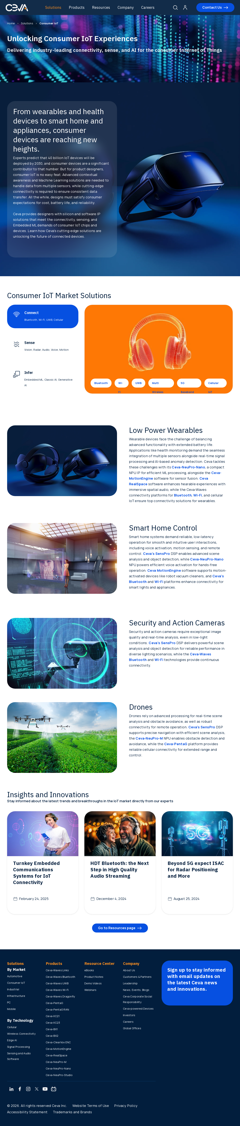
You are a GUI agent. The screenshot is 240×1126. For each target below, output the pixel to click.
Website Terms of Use (90, 1105)
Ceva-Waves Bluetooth (60, 977)
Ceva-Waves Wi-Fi (57, 990)
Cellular (12, 1027)
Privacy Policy (125, 1105)
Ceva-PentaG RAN (57, 1009)
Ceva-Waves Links (57, 970)
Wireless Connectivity (21, 1033)
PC (9, 1002)
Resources (101, 7)
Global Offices (132, 1028)
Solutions (53, 7)
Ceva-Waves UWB (57, 983)
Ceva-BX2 (52, 1035)
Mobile (11, 1009)
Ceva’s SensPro (156, 553)
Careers (147, 7)
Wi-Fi (120, 384)
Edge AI (12, 1040)
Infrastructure (16, 996)
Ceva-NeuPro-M (149, 738)
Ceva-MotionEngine (58, 1049)
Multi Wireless (157, 384)
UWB (138, 383)
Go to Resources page (116, 928)
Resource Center (99, 963)
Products (77, 7)
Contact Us (212, 7)
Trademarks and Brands (72, 1112)
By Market (16, 969)
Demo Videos (93, 983)
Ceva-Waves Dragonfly (60, 996)
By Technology (20, 1020)
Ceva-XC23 (53, 1022)
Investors (129, 1015)
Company (126, 7)
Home (11, 23)
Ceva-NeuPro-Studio (59, 1075)
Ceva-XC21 (53, 1016)
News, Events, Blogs (136, 990)
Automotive (14, 976)
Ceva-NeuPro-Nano (188, 467)
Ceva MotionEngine (164, 570)
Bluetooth (101, 383)
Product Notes (94, 977)
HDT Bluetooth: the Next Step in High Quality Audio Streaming (119, 869)
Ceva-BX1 (52, 1029)
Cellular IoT (213, 384)
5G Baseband (187, 384)
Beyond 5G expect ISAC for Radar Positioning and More (196, 869)
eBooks (89, 970)
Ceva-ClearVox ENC (58, 1042)
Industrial (13, 989)
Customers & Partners (137, 977)
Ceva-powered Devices (138, 1008)
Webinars (90, 990)
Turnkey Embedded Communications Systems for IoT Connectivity (36, 872)
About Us (129, 970)
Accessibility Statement (27, 1112)
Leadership (130, 983)
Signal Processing (18, 1047)
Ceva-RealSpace (56, 1055)
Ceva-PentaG (176, 744)
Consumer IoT (16, 983)
